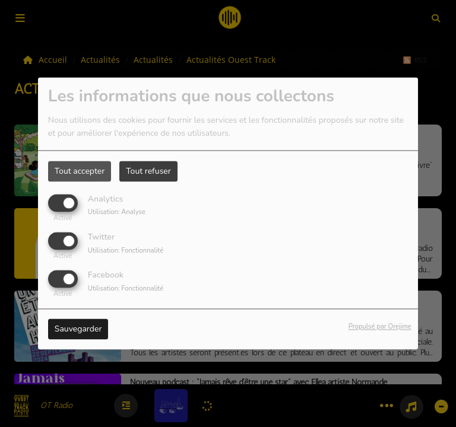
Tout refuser (148, 171)
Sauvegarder (78, 329)
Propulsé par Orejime (380, 327)
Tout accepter (79, 171)
